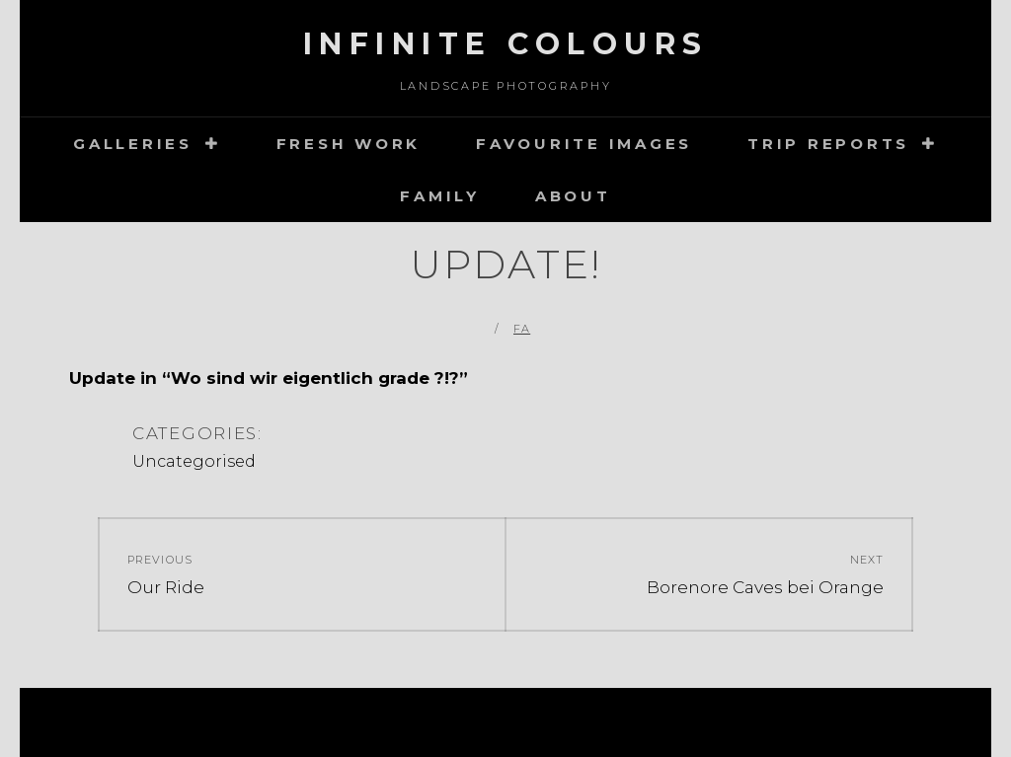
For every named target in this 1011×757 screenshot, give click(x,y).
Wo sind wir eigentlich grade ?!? (315, 378)
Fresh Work (349, 143)
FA (521, 329)
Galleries (133, 143)
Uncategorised (194, 461)
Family (440, 196)
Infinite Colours (506, 44)
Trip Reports (828, 143)
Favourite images (584, 143)
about (573, 196)
